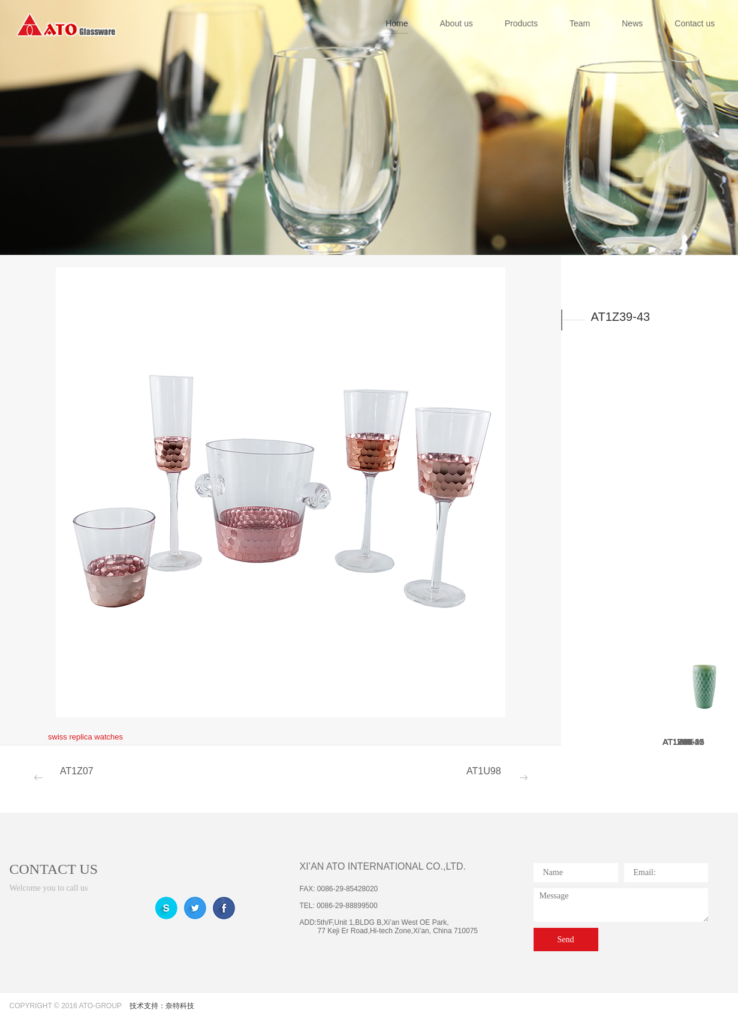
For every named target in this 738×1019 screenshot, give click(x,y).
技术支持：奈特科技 (161, 1006)
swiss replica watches (85, 736)
